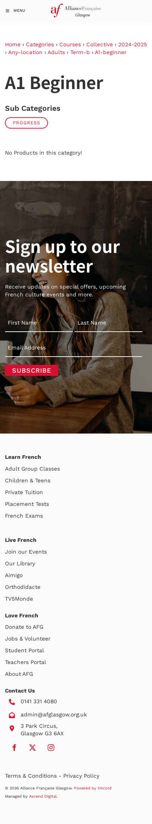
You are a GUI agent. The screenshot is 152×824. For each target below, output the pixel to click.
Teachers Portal (25, 662)
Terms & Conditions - (34, 776)
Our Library (20, 563)
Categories (40, 44)
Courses (70, 44)
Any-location (25, 52)
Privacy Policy (81, 776)
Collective (99, 44)
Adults (56, 52)
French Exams (24, 516)
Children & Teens (27, 480)
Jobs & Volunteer (27, 639)
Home (13, 44)
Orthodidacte (22, 587)
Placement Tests (27, 504)
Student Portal (24, 650)
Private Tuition (24, 492)
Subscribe (31, 370)
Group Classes (40, 469)
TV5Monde (19, 599)
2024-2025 (132, 44)
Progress (26, 122)
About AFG (19, 674)
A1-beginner (110, 52)
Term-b (80, 52)
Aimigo (14, 575)
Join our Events (26, 552)
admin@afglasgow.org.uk (54, 714)
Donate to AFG (24, 627)
